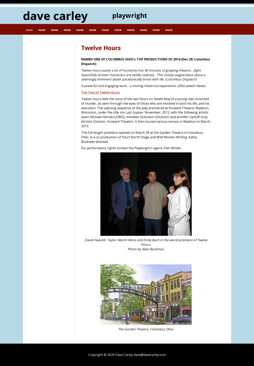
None (29, 30)
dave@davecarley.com (150, 355)
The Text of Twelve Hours (100, 92)
